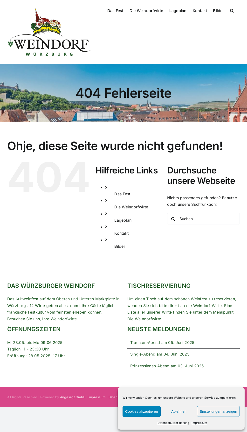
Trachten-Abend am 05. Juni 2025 (162, 342)
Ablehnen (178, 411)
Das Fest (122, 194)
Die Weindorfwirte (131, 207)
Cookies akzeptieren (141, 411)
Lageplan (122, 220)
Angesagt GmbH (72, 397)
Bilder (119, 246)
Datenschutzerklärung (173, 423)
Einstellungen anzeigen (218, 411)
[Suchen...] (203, 219)
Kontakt (121, 233)
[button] (232, 10)
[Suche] (173, 219)
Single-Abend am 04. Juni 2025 (160, 354)
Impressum (199, 423)
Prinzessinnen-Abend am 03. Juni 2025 (167, 365)
